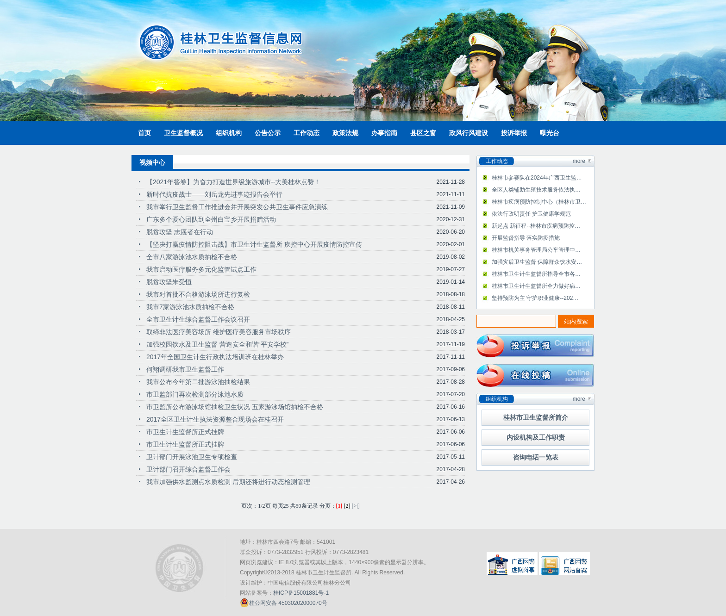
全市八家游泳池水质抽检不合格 (191, 257)
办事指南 (384, 133)
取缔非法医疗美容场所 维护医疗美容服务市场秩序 (218, 332)
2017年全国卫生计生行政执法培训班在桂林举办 (215, 357)
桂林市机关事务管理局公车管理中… (536, 250)
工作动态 (306, 133)
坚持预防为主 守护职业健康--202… (535, 298)
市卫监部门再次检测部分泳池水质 (195, 394)
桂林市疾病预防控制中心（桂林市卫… (539, 202)
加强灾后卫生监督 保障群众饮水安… (537, 262)
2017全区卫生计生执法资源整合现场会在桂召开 (215, 419)
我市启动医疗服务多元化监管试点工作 (201, 269)
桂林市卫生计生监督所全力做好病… (536, 286)
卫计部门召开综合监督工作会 (188, 469)
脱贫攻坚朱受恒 (169, 282)
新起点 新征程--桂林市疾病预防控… (536, 226)
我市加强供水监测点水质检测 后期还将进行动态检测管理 (228, 481)
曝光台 (549, 133)
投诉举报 (514, 133)
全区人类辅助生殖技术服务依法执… (536, 190)
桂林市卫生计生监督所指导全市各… (536, 274)
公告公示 (268, 133)
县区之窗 (423, 133)
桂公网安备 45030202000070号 (283, 602)
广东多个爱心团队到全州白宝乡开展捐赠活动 (211, 219)
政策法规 (345, 133)
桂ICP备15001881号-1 (301, 593)
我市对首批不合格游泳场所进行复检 (198, 294)
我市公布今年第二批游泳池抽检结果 (198, 382)
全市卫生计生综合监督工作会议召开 (198, 319)
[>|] (356, 506)
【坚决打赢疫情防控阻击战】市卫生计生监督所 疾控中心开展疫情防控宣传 (254, 244)
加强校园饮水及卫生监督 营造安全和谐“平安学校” (217, 344)
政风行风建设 (468, 133)
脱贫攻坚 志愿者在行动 (179, 232)
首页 (144, 133)
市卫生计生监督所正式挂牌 (185, 432)
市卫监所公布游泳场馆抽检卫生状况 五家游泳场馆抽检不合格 (234, 407)
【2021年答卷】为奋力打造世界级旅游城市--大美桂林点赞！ (233, 182)
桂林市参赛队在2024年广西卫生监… (537, 177)
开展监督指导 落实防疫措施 (526, 238)
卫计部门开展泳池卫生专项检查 (191, 456)
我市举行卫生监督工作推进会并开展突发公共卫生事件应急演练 (237, 207)
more (579, 161)
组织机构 (229, 133)
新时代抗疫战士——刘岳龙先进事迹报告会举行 (214, 194)
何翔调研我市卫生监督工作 (185, 369)
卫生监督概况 (183, 133)
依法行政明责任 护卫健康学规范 (531, 214)
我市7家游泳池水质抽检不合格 (190, 307)
